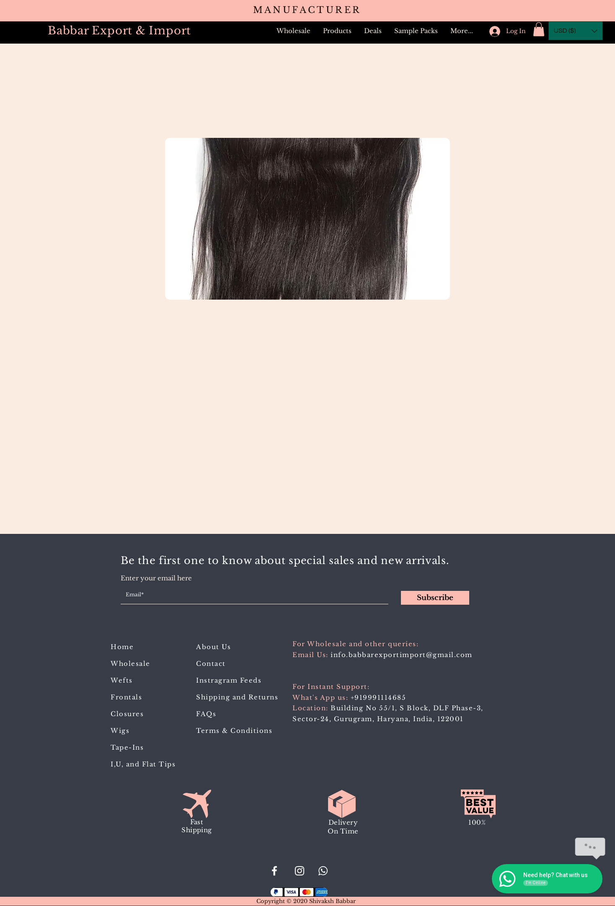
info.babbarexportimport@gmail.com (402, 655)
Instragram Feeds (228, 680)
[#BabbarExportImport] (274, 871)
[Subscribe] (435, 598)
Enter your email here (156, 578)
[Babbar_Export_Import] (299, 871)
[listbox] (575, 30)
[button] (337, 31)
